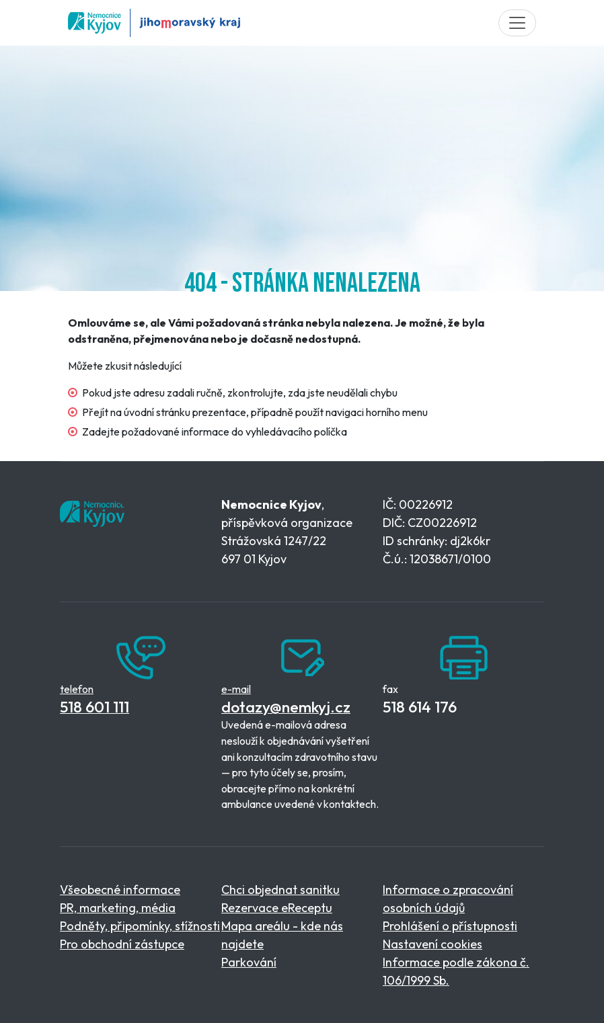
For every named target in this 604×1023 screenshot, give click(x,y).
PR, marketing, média (118, 907)
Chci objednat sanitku (280, 889)
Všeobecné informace (120, 889)
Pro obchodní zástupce (122, 944)
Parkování (248, 962)
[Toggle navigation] (517, 22)
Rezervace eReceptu (276, 907)
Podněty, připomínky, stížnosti (140, 926)
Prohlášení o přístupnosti (450, 926)
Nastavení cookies (432, 944)
